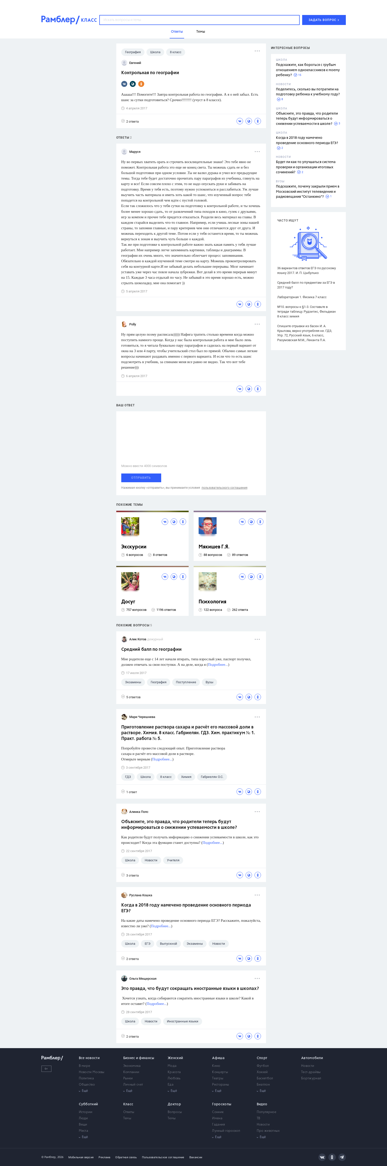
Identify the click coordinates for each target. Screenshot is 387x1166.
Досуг (128, 602)
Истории (86, 1112)
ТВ (258, 1118)
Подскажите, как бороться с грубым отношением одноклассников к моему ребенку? (308, 70)
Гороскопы (221, 1104)
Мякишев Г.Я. (214, 547)
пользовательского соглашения (225, 487)
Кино (216, 1066)
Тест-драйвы (311, 1072)
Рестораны (220, 1084)
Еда (170, 1084)
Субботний (88, 1104)
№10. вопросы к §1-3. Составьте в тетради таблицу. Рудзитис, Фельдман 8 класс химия (306, 311)
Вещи (83, 1124)
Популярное (266, 1112)
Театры (217, 1078)
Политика (86, 1078)
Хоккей (262, 1072)
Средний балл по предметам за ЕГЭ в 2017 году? (306, 285)
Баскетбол (265, 1078)
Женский (175, 1058)
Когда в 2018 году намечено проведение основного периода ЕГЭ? (186, 908)
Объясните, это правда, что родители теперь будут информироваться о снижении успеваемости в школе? (307, 119)
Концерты (220, 1072)
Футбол (263, 1066)
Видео (262, 1104)
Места (83, 1131)
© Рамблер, (48, 1157)
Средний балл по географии (151, 649)
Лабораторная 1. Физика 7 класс (302, 297)
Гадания (218, 1124)
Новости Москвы (92, 1072)
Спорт (262, 1058)
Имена (217, 1118)
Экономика (132, 1066)
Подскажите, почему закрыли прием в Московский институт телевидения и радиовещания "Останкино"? (307, 192)
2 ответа (130, 121)
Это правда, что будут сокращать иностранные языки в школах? (190, 988)
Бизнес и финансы (138, 1058)
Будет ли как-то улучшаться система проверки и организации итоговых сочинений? (306, 167)
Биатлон (263, 1084)
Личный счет (133, 1084)
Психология (212, 602)
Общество (87, 1084)
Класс (128, 1104)
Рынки (128, 1078)
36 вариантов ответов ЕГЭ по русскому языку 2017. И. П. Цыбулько (306, 270)
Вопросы (175, 1112)
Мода (172, 1066)
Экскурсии (133, 547)
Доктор (174, 1104)
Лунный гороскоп (226, 1131)
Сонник (218, 1112)
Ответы (128, 1112)
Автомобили (312, 1058)
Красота (174, 1072)
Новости (307, 1066)
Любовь (174, 1078)
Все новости (89, 1058)
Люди (83, 1118)
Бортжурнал (311, 1078)
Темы (127, 1118)
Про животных (268, 1131)
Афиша (218, 1058)
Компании (131, 1072)
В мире (84, 1066)
